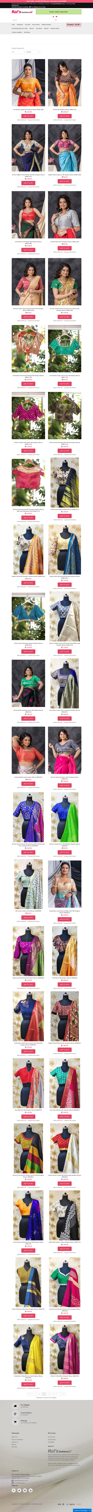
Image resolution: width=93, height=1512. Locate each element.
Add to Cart (28, 116)
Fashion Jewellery (17, 32)
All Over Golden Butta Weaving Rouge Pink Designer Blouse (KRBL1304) (28, 309)
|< (29, 1394)
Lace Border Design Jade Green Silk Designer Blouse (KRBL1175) (65, 376)
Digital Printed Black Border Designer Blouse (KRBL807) (65, 1043)
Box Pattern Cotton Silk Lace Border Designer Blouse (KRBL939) (64, 711)
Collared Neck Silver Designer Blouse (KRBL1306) (64, 242)
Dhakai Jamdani (46, 24)
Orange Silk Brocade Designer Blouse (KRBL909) (28, 777)
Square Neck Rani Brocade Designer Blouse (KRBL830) (28, 978)
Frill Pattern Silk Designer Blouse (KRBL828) (64, 978)
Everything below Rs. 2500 (19, 28)
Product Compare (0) (18, 48)
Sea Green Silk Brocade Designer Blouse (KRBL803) (64, 1110)
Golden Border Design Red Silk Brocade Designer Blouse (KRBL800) (64, 1176)
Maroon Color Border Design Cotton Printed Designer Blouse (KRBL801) (28, 1176)
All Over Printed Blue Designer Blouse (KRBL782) (65, 1376)
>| (63, 1394)
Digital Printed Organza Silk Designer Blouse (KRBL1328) (64, 175)
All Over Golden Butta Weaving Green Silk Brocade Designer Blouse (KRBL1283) (64, 309)
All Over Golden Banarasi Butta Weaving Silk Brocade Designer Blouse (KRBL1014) (64, 644)
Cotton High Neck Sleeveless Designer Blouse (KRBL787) (28, 1309)
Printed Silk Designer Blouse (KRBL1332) (64, 109)
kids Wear (27, 32)
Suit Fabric (39, 28)
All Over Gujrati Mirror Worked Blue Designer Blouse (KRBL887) (64, 845)
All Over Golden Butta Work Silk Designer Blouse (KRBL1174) (28, 443)
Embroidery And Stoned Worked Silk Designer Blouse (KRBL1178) (28, 376)
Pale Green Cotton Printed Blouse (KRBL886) (28, 911)
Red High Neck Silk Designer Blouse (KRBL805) (28, 1110)
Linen (13, 24)
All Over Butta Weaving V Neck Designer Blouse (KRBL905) (65, 778)
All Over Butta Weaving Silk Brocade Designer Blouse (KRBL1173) (64, 443)
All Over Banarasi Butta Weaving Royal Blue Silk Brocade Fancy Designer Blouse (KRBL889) (28, 845)
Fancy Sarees (36, 24)
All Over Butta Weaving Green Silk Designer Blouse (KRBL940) (28, 711)
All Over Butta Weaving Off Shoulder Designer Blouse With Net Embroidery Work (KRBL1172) (28, 510)
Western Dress (55, 28)
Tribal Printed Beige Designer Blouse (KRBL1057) (65, 509)
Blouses (46, 28)
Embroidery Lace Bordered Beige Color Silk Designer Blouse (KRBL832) (64, 912)
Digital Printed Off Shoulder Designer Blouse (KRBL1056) (28, 576)
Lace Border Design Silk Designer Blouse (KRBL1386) (28, 109)
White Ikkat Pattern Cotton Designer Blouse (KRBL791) (65, 1242)
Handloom (20, 24)
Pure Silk (27, 24)
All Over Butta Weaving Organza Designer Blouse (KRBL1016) (28, 644)
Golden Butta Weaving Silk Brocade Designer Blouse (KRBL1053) (64, 577)
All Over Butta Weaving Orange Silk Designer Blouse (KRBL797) (28, 1243)
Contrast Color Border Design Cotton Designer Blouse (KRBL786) (64, 1310)
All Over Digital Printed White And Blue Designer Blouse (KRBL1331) (28, 175)
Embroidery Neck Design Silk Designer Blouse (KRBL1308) (28, 242)
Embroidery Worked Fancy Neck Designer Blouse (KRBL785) (28, 1377)
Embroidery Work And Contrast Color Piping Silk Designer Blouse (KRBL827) (28, 1044)
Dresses (31, 28)
